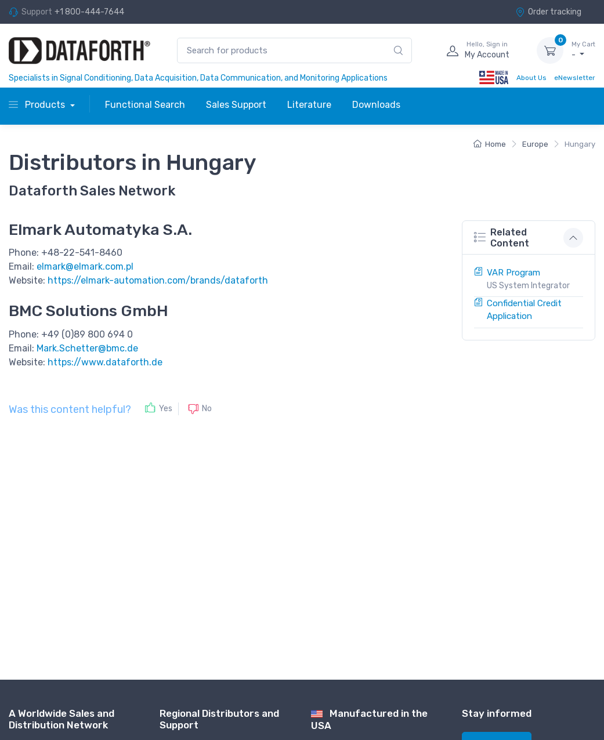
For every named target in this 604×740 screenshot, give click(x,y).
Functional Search (145, 104)
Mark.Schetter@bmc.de (87, 348)
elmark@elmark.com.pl (85, 266)
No (207, 408)
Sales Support (236, 104)
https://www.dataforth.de (105, 362)
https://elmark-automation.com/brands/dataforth (158, 280)
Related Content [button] (501, 238)
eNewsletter (574, 78)
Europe (535, 144)
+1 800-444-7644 (89, 12)
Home (489, 144)
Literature (309, 104)
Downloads (376, 104)
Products (38, 104)
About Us (531, 78)
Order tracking (548, 12)
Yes (165, 408)
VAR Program (513, 272)
